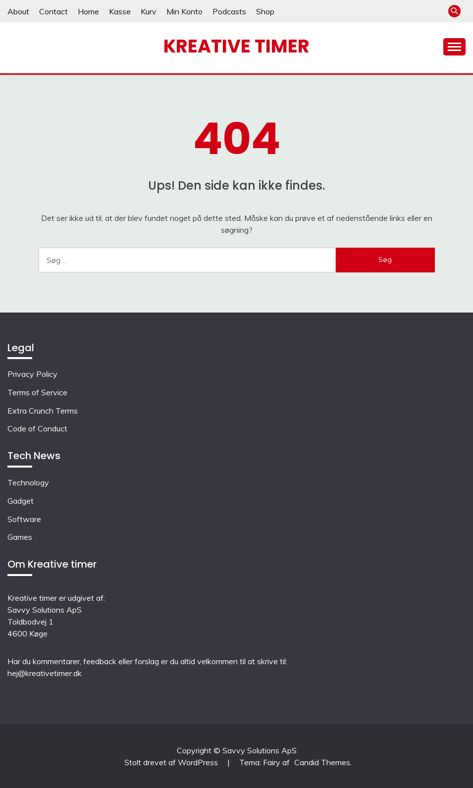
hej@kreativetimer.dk (44, 673)
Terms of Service (37, 392)
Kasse (120, 11)
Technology (28, 482)
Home (88, 11)
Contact (53, 11)
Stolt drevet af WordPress (172, 762)
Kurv (149, 11)
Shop (265, 11)
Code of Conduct (37, 428)
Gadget (20, 501)
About (18, 11)
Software (24, 519)
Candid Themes (322, 762)
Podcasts (229, 11)
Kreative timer (236, 46)
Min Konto (184, 11)
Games (19, 537)
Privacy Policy (32, 374)
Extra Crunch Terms (42, 411)
